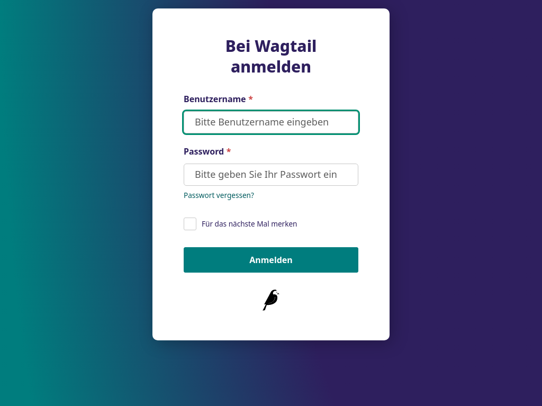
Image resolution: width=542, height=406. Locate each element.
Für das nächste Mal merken (240, 224)
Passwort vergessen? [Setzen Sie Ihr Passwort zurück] (219, 195)
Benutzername (218, 99)
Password (207, 151)
